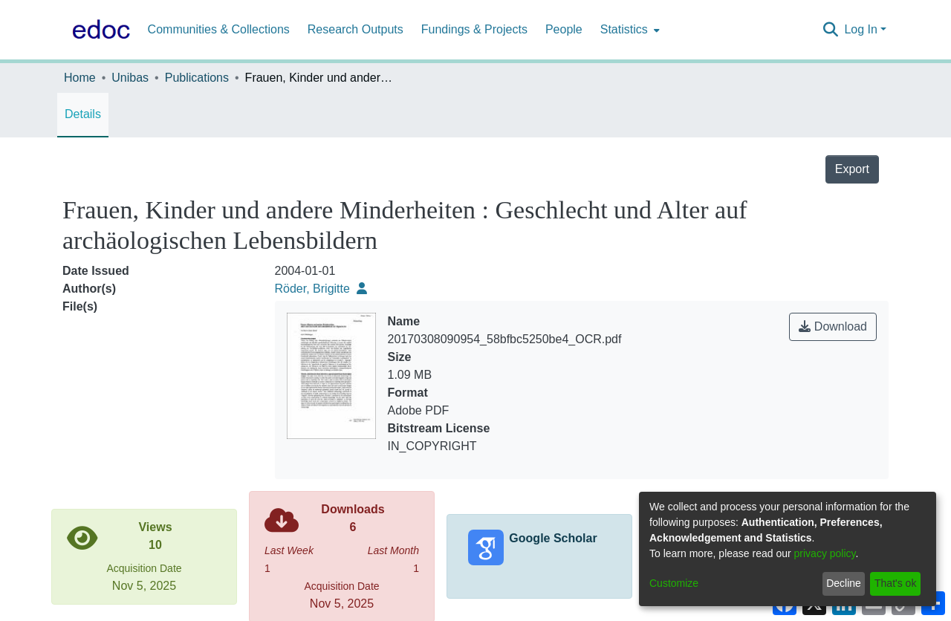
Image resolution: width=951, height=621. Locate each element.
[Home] (98, 30)
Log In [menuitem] (860, 29)
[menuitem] (628, 29)
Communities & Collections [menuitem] (219, 29)
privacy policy (825, 553)
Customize (673, 583)
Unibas (130, 77)
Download (833, 326)
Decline (843, 583)
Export (852, 169)
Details (83, 114)
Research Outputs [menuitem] (355, 29)
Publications (197, 77)
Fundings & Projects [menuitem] (474, 29)
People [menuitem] (563, 29)
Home (80, 77)
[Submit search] (830, 30)
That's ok (895, 583)
